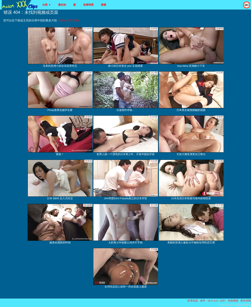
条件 (202, 300)
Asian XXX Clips (69, 20)
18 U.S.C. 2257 (216, 300)
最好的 (62, 4)
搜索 (103, 4)
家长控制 (245, 300)
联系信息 (192, 300)
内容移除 (233, 300)
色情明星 (88, 4)
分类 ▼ (46, 4)
